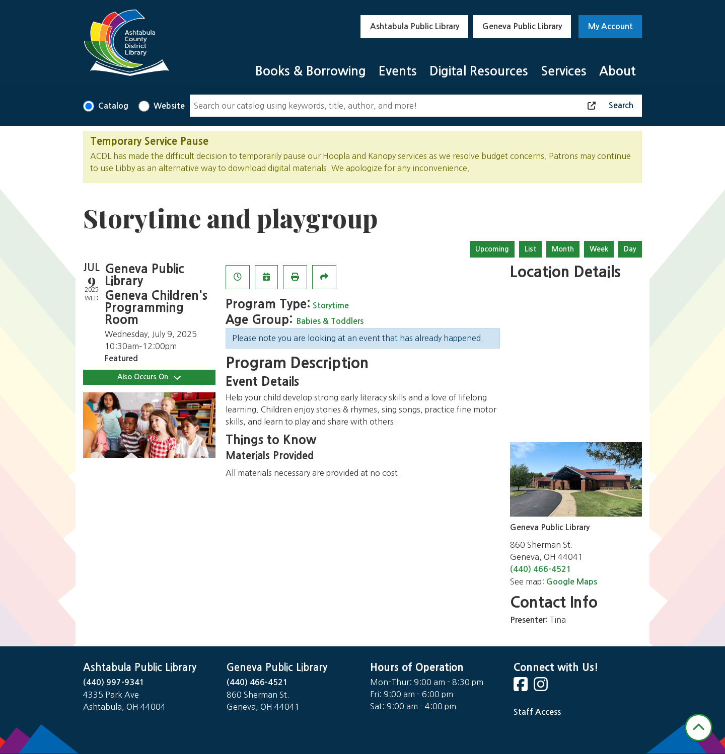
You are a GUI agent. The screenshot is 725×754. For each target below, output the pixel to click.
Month (563, 249)
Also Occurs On (149, 377)
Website (169, 106)
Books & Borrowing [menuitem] (310, 71)
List (530, 249)
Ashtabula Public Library (414, 26)
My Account (610, 26)
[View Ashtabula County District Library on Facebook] (522, 687)
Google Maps (571, 581)
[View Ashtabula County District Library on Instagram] (542, 687)
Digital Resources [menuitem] (478, 71)
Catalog (113, 106)
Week (599, 249)
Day (630, 249)
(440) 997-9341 (113, 682)
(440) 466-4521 (540, 569)
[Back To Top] (698, 727)
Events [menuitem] (398, 71)
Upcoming (492, 249)
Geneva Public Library (522, 26)
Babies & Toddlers (330, 321)
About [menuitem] (617, 71)
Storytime (331, 305)
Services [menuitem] (564, 71)
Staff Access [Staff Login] (537, 712)
